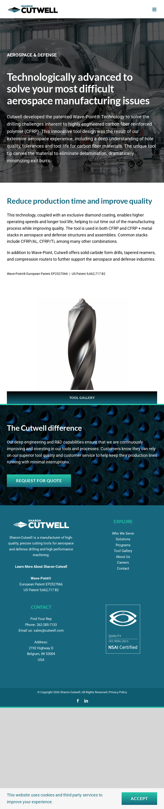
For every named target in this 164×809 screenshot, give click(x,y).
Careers (123, 562)
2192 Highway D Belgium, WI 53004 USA (41, 654)
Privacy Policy (118, 692)
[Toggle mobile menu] (154, 9)
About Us (123, 557)
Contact (123, 568)
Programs (123, 545)
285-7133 (47, 625)
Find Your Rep (41, 619)
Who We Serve (123, 533)
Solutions (123, 539)
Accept (139, 798)
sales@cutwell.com (49, 630)
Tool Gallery (123, 551)
